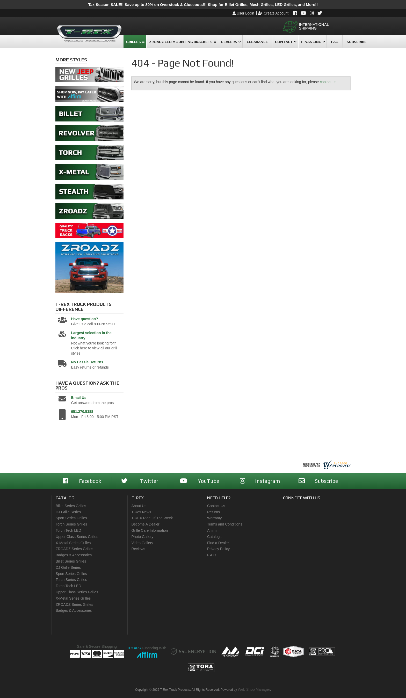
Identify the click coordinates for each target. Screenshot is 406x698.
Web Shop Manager (254, 689)
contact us (328, 82)
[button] (135, 41)
